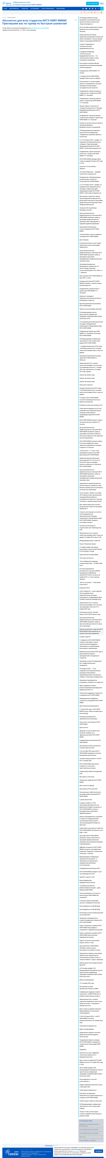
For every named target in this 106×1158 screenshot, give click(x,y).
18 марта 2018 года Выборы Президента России (88, 209)
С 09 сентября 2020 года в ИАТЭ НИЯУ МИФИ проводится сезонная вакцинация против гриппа (90, 753)
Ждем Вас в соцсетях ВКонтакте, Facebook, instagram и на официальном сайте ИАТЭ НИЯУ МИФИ (90, 734)
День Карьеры (84, 240)
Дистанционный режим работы (89, 706)
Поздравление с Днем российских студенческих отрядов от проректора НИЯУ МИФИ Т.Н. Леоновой (91, 117)
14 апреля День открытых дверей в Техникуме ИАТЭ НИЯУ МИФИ (91, 235)
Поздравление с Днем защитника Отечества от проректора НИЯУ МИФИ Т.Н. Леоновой (90, 153)
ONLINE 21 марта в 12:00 (87, 877)
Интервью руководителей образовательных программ (88, 718)
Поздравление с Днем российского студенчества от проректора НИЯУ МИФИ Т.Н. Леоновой (90, 93)
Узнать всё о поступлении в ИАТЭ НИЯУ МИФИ (90, 723)
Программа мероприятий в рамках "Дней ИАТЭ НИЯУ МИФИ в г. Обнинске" (90, 358)
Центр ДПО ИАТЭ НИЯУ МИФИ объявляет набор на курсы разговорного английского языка (90, 948)
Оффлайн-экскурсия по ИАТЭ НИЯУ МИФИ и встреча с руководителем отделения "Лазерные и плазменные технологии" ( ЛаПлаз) (91, 850)
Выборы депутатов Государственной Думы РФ (91, 964)
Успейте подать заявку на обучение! (91, 1101)
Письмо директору (92, 3)
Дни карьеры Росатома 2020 (88, 789)
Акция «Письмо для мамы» (88, 544)
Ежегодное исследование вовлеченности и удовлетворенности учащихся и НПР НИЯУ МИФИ (91, 1095)
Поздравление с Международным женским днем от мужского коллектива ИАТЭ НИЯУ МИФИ (90, 179)
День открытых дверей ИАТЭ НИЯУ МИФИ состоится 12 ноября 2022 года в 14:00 (91, 1062)
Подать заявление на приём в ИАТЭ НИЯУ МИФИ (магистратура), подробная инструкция (91, 935)
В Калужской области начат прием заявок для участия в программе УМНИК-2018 (90, 245)
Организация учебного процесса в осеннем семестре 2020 (90, 747)
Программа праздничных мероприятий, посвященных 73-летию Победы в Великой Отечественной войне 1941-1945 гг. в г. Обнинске (91, 268)
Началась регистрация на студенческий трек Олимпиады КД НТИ (90, 528)
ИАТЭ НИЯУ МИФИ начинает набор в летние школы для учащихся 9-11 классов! (91, 422)
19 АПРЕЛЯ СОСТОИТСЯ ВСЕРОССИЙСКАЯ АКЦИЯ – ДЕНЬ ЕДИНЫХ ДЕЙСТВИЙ (90, 888)
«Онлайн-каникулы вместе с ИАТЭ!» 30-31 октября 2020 (91, 759)
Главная (4, 17)
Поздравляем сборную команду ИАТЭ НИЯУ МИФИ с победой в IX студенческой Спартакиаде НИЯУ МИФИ (90, 1043)
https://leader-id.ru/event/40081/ (39, 28)
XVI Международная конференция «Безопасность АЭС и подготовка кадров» (90, 1106)
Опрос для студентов (86, 385)
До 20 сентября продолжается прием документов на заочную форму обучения (91, 29)
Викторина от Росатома (87, 777)
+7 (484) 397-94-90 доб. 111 (27, 1154)
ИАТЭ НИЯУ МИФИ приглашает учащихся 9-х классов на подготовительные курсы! (89, 766)
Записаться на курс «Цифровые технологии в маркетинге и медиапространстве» (89, 1055)
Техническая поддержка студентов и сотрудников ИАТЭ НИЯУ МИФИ (91, 694)
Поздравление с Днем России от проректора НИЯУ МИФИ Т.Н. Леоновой (90, 291)
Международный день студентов (90, 540)
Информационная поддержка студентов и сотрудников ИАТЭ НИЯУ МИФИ (91, 700)
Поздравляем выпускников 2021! (90, 868)
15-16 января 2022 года (87, 983)
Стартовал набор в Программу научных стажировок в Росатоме (90, 902)
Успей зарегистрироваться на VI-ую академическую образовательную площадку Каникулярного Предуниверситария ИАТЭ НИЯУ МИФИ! (91, 413)
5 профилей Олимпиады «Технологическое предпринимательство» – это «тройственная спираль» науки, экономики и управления (89, 56)
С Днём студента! (85, 636)
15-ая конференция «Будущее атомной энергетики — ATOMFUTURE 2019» (91, 563)
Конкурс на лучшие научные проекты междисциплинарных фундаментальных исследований (91, 125)
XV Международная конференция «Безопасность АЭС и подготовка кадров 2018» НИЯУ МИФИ (90, 341)
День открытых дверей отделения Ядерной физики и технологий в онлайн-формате (90, 1011)
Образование (60, 8)
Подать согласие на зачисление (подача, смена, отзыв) (89, 941)
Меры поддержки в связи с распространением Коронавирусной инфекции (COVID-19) (91, 688)
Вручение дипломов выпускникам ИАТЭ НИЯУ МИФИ (90, 304)
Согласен (98, 1151)
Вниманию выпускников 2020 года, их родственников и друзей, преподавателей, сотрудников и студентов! (91, 655)
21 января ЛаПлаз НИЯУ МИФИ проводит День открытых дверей (90, 77)
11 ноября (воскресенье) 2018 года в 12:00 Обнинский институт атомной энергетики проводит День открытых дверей (91, 349)
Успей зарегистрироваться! (88, 1026)
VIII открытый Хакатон (86, 558)
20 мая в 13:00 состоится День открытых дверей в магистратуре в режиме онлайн (91, 1114)
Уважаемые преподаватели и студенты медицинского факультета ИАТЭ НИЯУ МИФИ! (91, 920)
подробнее (76, 1151)
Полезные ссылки (51, 1145)
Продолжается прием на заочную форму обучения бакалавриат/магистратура (90, 1034)
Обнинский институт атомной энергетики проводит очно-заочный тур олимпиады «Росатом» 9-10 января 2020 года (91, 606)
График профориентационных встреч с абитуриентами (91, 1086)
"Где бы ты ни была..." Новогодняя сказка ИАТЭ (90, 583)
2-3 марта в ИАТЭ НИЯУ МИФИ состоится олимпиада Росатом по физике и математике (90, 400)
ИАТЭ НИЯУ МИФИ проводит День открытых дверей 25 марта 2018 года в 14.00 (91, 161)
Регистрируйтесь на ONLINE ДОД (90, 906)
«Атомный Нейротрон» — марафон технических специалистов (90, 173)
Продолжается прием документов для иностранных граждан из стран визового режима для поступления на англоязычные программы (91, 486)
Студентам (24, 8)
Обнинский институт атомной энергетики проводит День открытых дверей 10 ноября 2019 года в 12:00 (91, 535)
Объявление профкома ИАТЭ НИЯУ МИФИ (90, 781)
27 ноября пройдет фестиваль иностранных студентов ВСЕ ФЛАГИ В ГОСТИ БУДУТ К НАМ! (91, 549)
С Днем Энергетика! (86, 799)
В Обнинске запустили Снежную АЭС (91, 405)
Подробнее (83, 1049)
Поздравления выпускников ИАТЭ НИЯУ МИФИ (90, 741)
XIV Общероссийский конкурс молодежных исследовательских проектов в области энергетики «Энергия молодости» (90, 21)
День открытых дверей (87, 785)
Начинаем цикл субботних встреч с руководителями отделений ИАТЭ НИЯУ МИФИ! (90, 794)
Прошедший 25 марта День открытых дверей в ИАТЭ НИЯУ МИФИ (89, 229)
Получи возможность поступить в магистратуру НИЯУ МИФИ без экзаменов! (90, 895)
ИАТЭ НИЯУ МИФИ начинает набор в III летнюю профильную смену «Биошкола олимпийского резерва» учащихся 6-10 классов (91, 444)
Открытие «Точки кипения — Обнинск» (88, 167)
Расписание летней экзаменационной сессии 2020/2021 (91, 914)
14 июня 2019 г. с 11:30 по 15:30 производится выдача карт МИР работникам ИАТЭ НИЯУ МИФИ (89, 453)
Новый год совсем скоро (87, 375)
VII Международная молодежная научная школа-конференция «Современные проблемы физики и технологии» (90, 133)
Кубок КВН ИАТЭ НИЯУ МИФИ (89, 554)
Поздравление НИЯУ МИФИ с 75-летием (90, 72)
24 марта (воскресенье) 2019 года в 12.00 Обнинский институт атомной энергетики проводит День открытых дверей (91, 391)
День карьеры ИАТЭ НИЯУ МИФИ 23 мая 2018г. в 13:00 (91, 277)
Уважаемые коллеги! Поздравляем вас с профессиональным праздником (91, 663)
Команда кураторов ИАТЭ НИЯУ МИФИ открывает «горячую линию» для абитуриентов (91, 283)
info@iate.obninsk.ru (25, 1156)
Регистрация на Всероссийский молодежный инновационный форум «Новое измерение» (91, 65)
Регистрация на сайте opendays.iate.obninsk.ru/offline (89, 987)
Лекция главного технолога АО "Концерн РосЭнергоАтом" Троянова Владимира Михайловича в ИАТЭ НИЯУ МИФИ (91, 109)
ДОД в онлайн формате (87, 980)
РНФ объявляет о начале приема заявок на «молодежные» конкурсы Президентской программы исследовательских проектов (91, 85)
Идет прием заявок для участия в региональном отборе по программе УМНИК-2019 (91, 506)
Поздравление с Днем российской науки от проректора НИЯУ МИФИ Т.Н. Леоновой (90, 100)
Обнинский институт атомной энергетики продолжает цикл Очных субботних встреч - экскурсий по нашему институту (91, 1002)
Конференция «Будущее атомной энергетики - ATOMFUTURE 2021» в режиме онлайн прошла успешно (90, 994)
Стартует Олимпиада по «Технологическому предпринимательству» (87, 46)
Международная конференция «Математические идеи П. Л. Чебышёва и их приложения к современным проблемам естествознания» (89, 861)
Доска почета (84, 727)
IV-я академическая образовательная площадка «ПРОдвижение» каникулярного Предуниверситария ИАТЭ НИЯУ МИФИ (91, 325)
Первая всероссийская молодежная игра (91, 772)
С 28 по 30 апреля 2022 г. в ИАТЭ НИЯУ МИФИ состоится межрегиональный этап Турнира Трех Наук (91, 1019)
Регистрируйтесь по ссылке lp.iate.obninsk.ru (88, 1080)
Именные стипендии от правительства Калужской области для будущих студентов (90, 298)
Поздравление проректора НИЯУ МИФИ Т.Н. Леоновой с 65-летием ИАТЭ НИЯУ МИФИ (90, 333)
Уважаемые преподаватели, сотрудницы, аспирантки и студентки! (91, 681)
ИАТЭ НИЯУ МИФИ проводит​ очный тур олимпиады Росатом (91, 873)
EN (98, 8)
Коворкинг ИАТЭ (85, 588)
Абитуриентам (14, 8)
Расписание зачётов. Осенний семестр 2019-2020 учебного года (90, 613)
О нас (5, 8)
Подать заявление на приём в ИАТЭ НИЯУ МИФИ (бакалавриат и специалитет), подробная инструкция (91, 927)
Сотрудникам (34, 8)
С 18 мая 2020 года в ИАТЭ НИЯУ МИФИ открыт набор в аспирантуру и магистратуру (91, 711)
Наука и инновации (47, 8)
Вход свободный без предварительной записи (87, 881)
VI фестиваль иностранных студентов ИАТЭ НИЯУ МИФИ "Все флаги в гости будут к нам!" (91, 830)
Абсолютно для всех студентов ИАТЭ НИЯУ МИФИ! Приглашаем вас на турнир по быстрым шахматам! (91, 631)
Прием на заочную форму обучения (91, 309)
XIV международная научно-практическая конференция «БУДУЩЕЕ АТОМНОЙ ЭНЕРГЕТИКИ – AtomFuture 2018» (91, 315)
